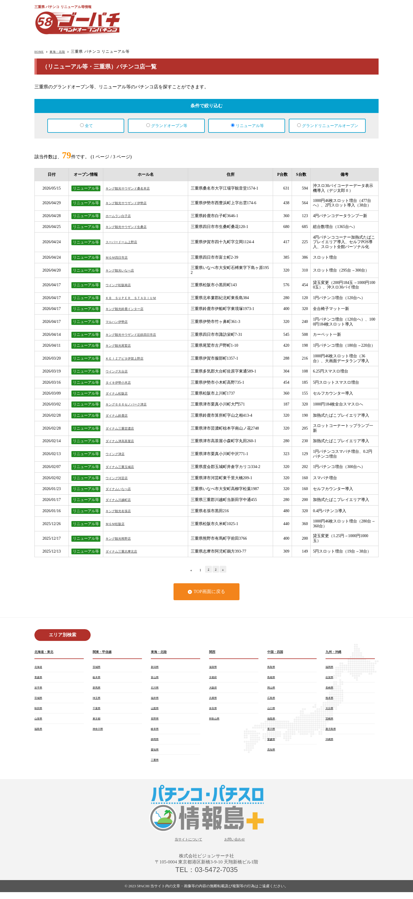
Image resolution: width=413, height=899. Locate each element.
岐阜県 (156, 733)
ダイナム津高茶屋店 (124, 441)
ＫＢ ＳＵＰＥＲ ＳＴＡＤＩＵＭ (138, 298)
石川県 (156, 689)
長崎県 (331, 689)
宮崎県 (331, 722)
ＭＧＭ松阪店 (118, 524)
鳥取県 (272, 668)
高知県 (272, 755)
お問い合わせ (239, 845)
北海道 (39, 668)
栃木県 (98, 678)
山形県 (39, 722)
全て (89, 126)
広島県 (272, 700)
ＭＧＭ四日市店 (120, 257)
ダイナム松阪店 (120, 393)
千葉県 (98, 711)
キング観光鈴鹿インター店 (130, 309)
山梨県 (156, 711)
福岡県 (331, 668)
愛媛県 (272, 744)
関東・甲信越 (105, 652)
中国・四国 (277, 652)
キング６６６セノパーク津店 (132, 404)
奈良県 (214, 711)
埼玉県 (98, 700)
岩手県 (39, 689)
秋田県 (39, 711)
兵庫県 (214, 700)
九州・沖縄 (336, 652)
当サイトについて (185, 845)
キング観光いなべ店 (124, 270)
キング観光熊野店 (122, 538)
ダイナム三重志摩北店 (126, 551)
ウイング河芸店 (120, 478)
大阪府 (214, 689)
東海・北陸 (62, 51)
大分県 (331, 711)
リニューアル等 (250, 126)
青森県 (39, 678)
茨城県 (98, 668)
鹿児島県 (332, 733)
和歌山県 (216, 722)
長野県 (156, 722)
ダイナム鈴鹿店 (120, 415)
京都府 (214, 678)
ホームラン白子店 (122, 216)
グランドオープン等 (169, 126)
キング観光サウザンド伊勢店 (132, 203)
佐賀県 (331, 678)
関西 (213, 652)
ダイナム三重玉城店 (124, 467)
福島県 (39, 733)
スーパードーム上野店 (126, 242)
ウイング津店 (118, 454)
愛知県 (156, 755)
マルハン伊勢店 (120, 321)
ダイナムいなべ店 (122, 489)
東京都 (98, 722)
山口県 (272, 711)
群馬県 (98, 689)
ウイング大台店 (120, 371)
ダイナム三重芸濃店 (124, 428)
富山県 (156, 678)
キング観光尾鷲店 (122, 345)
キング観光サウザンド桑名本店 (134, 188)
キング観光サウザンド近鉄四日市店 (138, 334)
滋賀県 (214, 668)
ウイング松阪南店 (122, 285)
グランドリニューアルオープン (330, 126)
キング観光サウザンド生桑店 (132, 227)
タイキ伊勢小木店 (122, 382)
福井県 (156, 700)
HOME (40, 51)
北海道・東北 (46, 652)
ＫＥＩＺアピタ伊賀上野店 (130, 358)
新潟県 (156, 668)
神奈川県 (99, 733)
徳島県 (272, 722)
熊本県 (331, 700)
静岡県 (156, 744)
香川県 (272, 733)
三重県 (156, 766)
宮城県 (39, 700)
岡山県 (272, 689)
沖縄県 (331, 744)
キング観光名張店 (122, 511)
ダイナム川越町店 (122, 500)
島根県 (272, 678)
